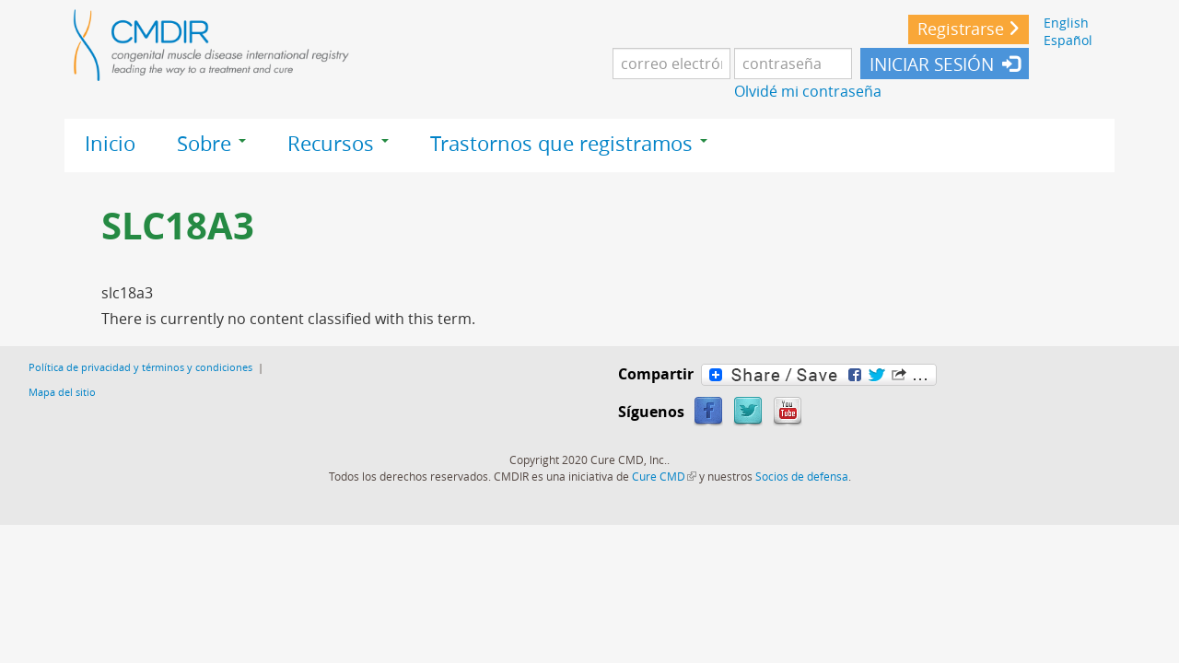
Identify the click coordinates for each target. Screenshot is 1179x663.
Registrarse (960, 29)
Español (1068, 40)
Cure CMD (664, 476)
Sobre (211, 143)
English (1066, 22)
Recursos (338, 143)
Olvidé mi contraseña (807, 91)
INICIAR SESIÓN (932, 64)
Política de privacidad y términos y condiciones (140, 367)
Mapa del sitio (62, 392)
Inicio (110, 143)
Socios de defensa (801, 476)
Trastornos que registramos (568, 143)
